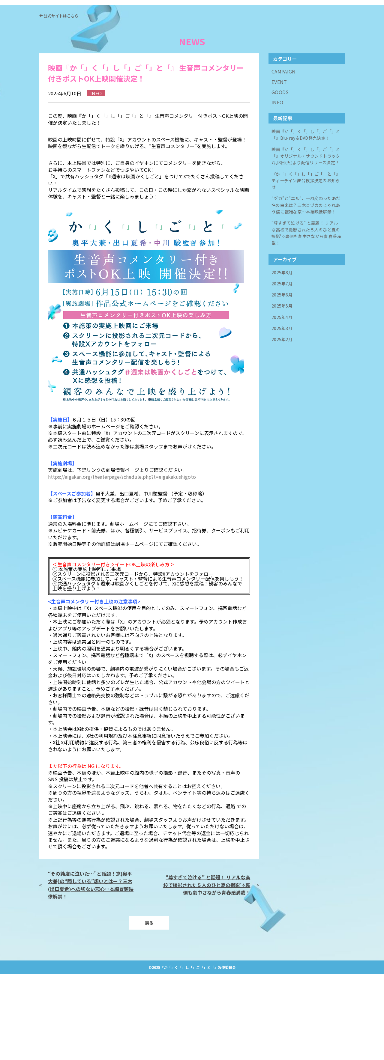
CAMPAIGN (284, 156)
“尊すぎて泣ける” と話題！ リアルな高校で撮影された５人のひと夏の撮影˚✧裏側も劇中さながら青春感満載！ (206, 970)
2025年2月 (283, 421)
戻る (149, 1008)
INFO (277, 187)
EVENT (279, 167)
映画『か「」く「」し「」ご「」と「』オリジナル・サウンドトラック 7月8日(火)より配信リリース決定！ (306, 246)
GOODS (280, 177)
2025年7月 (283, 370)
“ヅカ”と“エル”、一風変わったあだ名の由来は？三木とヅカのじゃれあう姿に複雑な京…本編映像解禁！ (306, 295)
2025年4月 (283, 401)
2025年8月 (283, 360)
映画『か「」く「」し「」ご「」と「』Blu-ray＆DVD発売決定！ (304, 222)
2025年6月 (283, 381)
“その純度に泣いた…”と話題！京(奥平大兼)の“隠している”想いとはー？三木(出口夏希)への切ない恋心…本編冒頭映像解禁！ (91, 970)
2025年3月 (283, 411)
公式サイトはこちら (61, 101)
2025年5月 (283, 391)
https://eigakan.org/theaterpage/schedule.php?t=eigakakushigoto (122, 561)
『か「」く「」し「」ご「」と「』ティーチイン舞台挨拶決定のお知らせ (306, 271)
